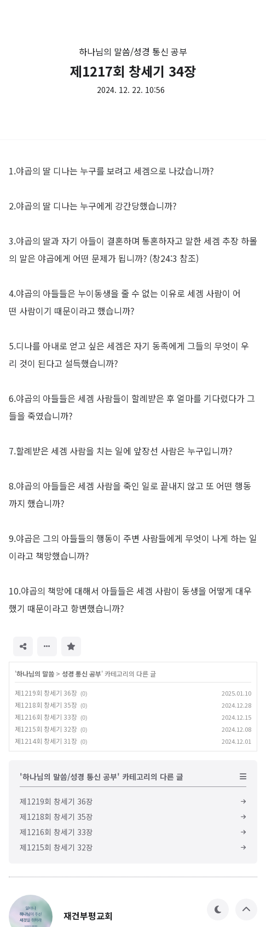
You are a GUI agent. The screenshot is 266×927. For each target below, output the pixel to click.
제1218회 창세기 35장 (46, 704)
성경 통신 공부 (81, 673)
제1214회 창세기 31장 (46, 740)
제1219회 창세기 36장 (46, 692)
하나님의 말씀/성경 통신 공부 (133, 51)
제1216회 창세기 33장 (46, 716)
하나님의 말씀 (35, 673)
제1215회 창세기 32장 (46, 728)
